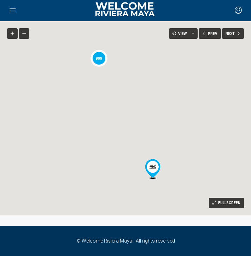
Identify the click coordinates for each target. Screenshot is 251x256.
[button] (152, 169)
